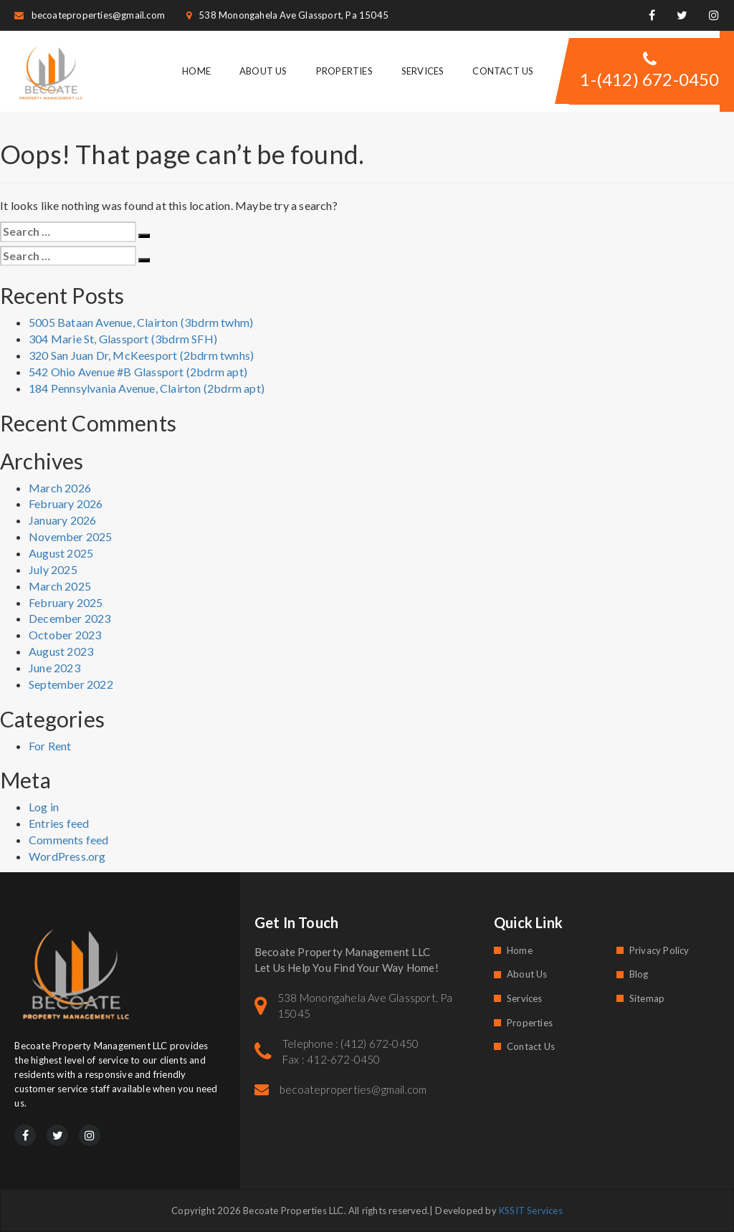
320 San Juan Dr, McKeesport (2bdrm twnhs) (141, 355)
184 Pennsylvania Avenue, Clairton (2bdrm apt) (146, 388)
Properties (344, 71)
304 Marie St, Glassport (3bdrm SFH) (123, 338)
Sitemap (646, 998)
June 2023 (54, 667)
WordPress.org (67, 856)
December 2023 (70, 618)
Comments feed (69, 839)
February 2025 (66, 602)
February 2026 (66, 503)
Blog (639, 974)
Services (422, 71)
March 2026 (60, 488)
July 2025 (53, 569)
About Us (263, 71)
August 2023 (61, 651)
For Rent (50, 746)
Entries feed (59, 823)
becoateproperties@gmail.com (89, 15)
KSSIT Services (531, 1210)
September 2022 (71, 684)
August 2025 (61, 553)
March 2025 (60, 586)
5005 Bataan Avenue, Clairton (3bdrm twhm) (141, 322)
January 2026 (62, 520)
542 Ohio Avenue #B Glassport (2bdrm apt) (138, 371)
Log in (44, 806)
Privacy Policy (659, 950)
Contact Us (502, 71)
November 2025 (71, 536)
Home (196, 71)
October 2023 (65, 634)
